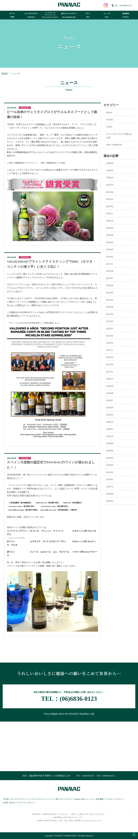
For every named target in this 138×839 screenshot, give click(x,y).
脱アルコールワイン (64, 799)
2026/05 (109, 170)
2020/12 (109, 379)
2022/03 (109, 328)
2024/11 (109, 213)
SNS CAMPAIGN (114, 145)
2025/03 (109, 199)
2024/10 (109, 221)
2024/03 (109, 249)
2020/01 (109, 429)
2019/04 (109, 465)
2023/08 (109, 271)
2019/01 (109, 479)
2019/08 (109, 443)
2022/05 (109, 321)
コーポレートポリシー (114, 799)
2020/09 (109, 386)
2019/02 (109, 472)
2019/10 (109, 436)
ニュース (90, 799)
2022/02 (109, 336)
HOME (4, 73)
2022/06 (109, 314)
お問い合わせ (9, 803)
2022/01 (109, 343)
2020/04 (109, 407)
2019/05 (109, 458)
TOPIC (109, 127)
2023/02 (109, 300)
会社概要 (100, 799)
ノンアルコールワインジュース (41, 799)
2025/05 (109, 185)
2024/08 (109, 235)
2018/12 (109, 486)
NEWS (109, 112)
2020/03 (109, 415)
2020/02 (109, 422)
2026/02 (109, 177)
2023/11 (109, 264)
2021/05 (109, 357)
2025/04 (109, 192)
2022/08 (109, 307)
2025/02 (109, 206)
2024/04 (109, 242)
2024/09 (109, 228)
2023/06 (109, 285)
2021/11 (109, 350)
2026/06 (109, 163)
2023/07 (109, 278)
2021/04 (109, 364)
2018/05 (109, 501)
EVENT (109, 120)
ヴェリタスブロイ (18, 799)
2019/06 (109, 451)
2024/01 (109, 257)
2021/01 (109, 372)
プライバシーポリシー (26, 803)
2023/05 (109, 292)
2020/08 (109, 393)
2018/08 (109, 494)
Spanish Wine (80, 799)
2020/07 (109, 400)
